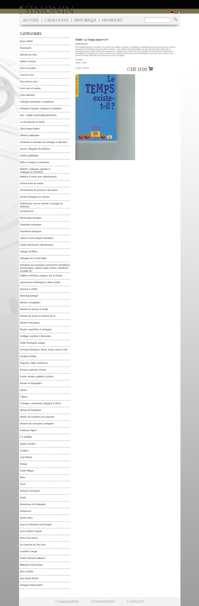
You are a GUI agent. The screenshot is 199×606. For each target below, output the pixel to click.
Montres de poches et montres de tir (37, 316)
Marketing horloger (29, 295)
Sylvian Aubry (26, 517)
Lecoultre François (28, 551)
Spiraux (23, 390)
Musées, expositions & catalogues (36, 329)
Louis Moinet (26, 457)
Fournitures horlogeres (31, 231)
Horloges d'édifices (29, 251)
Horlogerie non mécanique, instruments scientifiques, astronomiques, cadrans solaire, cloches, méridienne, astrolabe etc (45, 268)
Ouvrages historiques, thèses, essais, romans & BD (43, 349)
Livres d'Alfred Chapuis (31, 531)
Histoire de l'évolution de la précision (37, 417)
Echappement (26, 211)
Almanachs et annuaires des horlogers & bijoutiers (43, 142)
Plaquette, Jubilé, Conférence (34, 363)
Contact (135, 601)
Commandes (67, 601)
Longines (24, 450)
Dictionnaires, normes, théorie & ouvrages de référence (41, 205)
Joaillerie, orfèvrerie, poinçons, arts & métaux (41, 275)
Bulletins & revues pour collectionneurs (38, 176)
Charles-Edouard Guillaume (32, 558)
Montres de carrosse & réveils (34, 309)
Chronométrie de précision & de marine (38, 190)
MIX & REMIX (26, 571)
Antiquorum (25, 511)
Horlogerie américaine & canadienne (37, 101)
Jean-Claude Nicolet (29, 578)
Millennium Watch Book (31, 565)
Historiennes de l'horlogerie (33, 504)
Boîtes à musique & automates (34, 162)
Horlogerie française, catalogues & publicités (41, 108)
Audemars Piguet (28, 430)
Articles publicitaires (29, 155)
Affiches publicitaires (30, 135)
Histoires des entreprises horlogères (37, 423)
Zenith (23, 497)
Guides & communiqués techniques (36, 238)
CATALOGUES (56, 20)
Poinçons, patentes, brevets (33, 369)
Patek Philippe (27, 470)
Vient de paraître (28, 68)
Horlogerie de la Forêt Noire (33, 258)
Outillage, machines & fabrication (35, 336)
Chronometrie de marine (31, 183)
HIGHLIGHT (112, 20)
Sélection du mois (28, 54)
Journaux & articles (29, 289)
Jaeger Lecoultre (28, 443)
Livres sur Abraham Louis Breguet (36, 524)
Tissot (23, 484)
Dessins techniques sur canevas (34, 197)
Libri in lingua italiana (29, 128)
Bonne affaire (26, 41)
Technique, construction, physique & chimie (40, 403)
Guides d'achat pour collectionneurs (36, 245)
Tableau (23, 396)
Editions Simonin (28, 61)
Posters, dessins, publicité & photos (36, 376)
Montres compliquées (30, 302)
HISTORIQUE (85, 20)
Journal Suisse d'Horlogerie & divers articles (40, 282)
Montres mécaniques (30, 322)
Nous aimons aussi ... (30, 81)
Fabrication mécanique (30, 224)
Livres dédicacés (27, 95)
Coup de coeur (27, 75)
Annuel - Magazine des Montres (35, 149)
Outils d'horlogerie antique (32, 343)
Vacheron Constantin (30, 491)
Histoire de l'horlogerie (30, 410)
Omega (23, 464)
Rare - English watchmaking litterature (38, 115)
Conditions (103, 601)
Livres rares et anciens (30, 88)
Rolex (22, 477)
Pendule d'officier (28, 356)
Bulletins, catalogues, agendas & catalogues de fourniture (35, 170)
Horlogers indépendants (31, 585)
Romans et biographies (31, 383)
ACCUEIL (31, 20)
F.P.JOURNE (26, 437)
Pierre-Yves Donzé (29, 538)
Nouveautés (25, 48)
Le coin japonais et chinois (32, 122)
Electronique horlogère (31, 218)
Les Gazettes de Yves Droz (33, 544)
